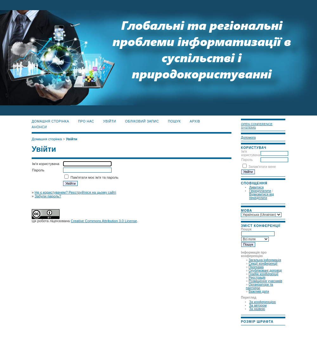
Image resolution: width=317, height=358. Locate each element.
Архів (195, 121)
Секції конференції (263, 263)
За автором (258, 305)
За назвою (257, 309)
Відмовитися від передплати (261, 196)
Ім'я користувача (250, 153)
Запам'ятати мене (262, 167)
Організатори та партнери (259, 286)
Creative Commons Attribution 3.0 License (104, 221)
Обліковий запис (142, 121)
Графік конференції (263, 274)
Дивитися (256, 187)
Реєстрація (257, 277)
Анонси (39, 127)
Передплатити (260, 191)
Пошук (174, 121)
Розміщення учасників (265, 281)
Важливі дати (259, 291)
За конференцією (262, 302)
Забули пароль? (48, 196)
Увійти (109, 121)
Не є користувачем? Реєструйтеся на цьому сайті (75, 192)
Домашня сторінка (50, 121)
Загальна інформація (265, 260)
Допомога (248, 137)
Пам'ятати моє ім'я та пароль (94, 177)
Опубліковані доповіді (265, 270)
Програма (256, 267)
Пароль (247, 160)
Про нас (86, 121)
